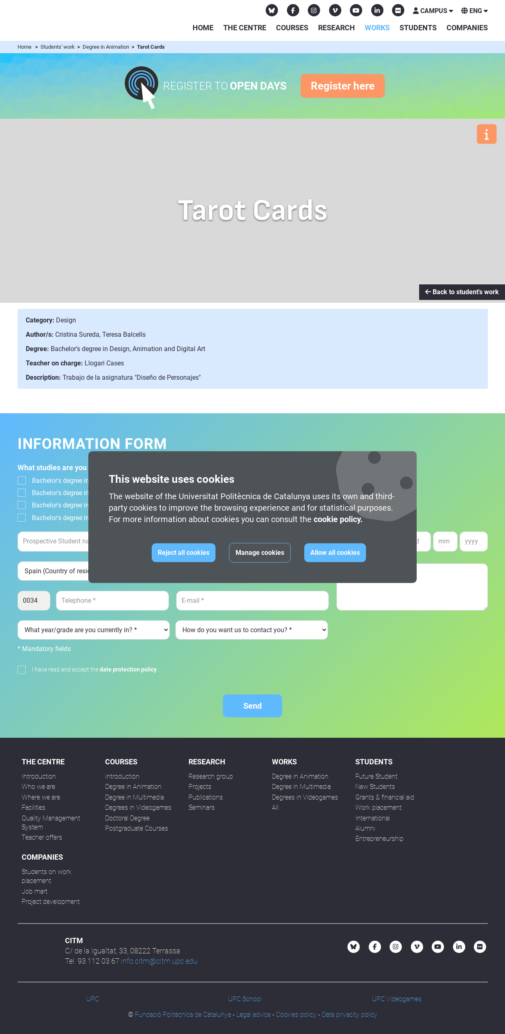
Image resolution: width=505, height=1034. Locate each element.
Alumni (365, 828)
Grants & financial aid (384, 797)
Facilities (33, 807)
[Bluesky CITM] (272, 10)
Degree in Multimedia (134, 797)
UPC (92, 999)
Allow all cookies (335, 552)
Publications (206, 797)
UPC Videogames (397, 999)
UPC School (245, 999)
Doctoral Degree (127, 818)
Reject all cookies (183, 552)
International (372, 818)
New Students (375, 787)
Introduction (39, 776)
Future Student (376, 776)
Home (203, 27)
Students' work (58, 47)
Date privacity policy (349, 1014)
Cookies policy (296, 1014)
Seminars (202, 807)
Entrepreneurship (379, 839)
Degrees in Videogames (138, 807)
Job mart (34, 891)
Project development (51, 902)
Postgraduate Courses (136, 828)
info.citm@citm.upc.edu (159, 961)
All (275, 807)
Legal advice (253, 1014)
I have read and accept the (94, 669)
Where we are (41, 797)
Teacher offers (42, 837)
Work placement (378, 807)
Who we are (38, 787)
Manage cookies (260, 552)
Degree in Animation (106, 47)
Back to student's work (462, 292)
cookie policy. (338, 519)
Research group (211, 776)
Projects (200, 787)
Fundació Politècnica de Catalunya (183, 1014)
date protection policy (128, 669)
